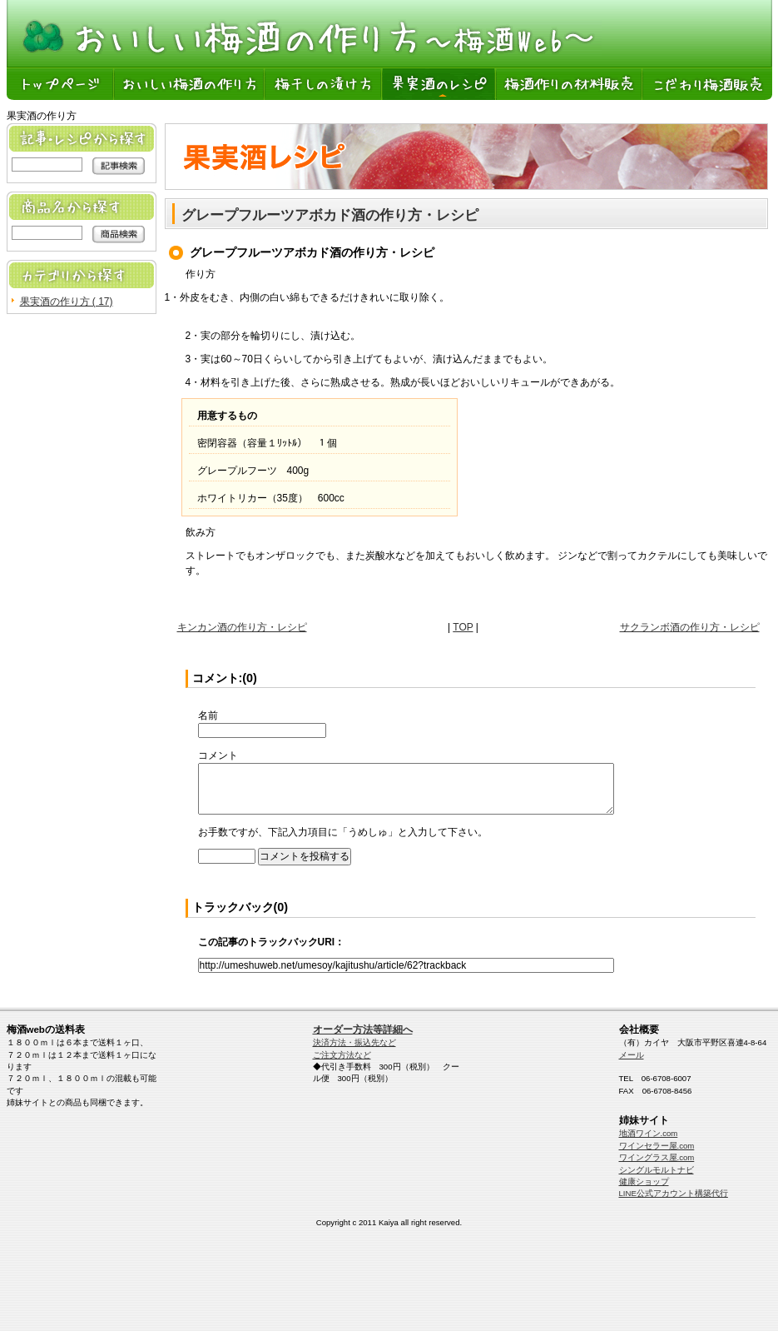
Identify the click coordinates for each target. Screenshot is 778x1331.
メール (631, 1054)
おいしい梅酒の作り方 (190, 83)
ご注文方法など (342, 1054)
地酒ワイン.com (648, 1133)
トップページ (61, 83)
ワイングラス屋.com (657, 1157)
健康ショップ (644, 1181)
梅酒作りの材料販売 (570, 83)
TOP (463, 627)
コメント (218, 755)
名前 (208, 715)
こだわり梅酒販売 (707, 83)
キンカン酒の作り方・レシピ (242, 627)
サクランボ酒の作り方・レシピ (690, 627)
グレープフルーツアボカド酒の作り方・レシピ (329, 215)
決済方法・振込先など (354, 1042)
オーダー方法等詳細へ (363, 1029)
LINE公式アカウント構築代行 (673, 1193)
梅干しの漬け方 (324, 83)
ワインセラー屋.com (657, 1145)
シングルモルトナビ (656, 1169)
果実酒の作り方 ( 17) (66, 301)
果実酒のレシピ (440, 83)
